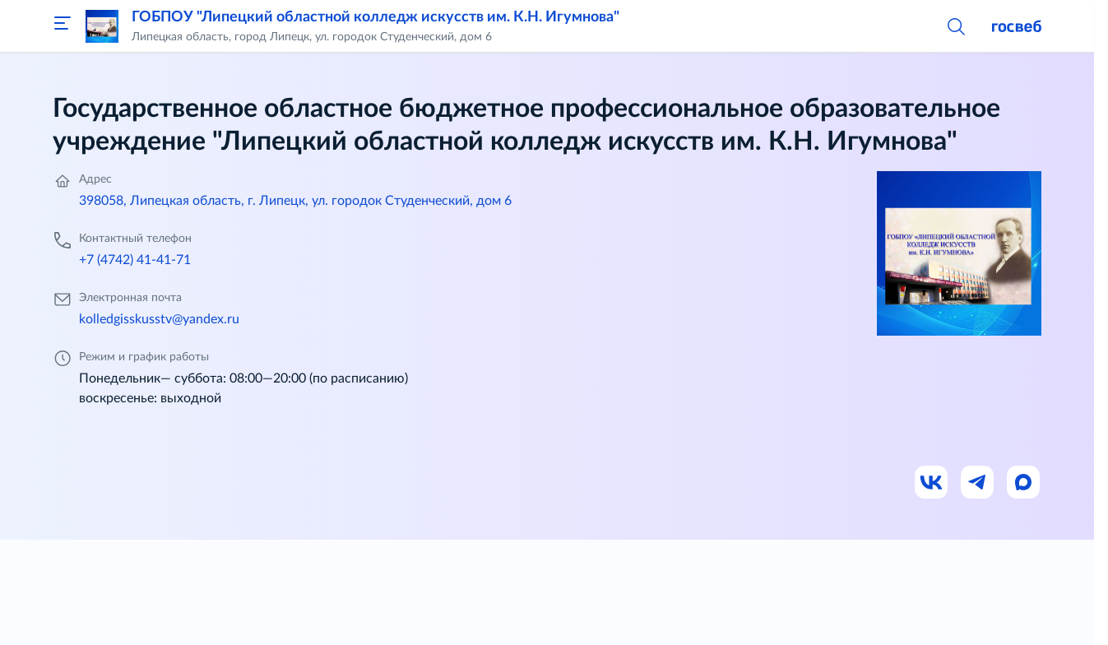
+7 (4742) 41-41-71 (135, 260)
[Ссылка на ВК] (932, 483)
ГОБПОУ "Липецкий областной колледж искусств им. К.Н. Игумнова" (375, 17)
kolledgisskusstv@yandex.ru (159, 319)
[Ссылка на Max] (1024, 483)
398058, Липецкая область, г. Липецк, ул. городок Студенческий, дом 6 (295, 200)
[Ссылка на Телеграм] (978, 483)
